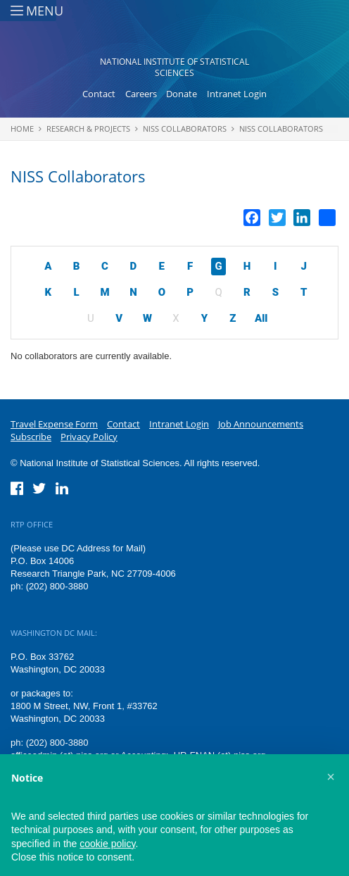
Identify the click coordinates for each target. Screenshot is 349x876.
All (261, 318)
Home (22, 128)
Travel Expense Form (54, 424)
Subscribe (31, 436)
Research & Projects (88, 128)
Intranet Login (237, 93)
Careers (141, 93)
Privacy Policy (89, 436)
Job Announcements (260, 424)
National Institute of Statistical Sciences (174, 67)
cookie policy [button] (107, 843)
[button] (330, 776)
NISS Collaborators (185, 128)
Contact (98, 93)
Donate (181, 93)
